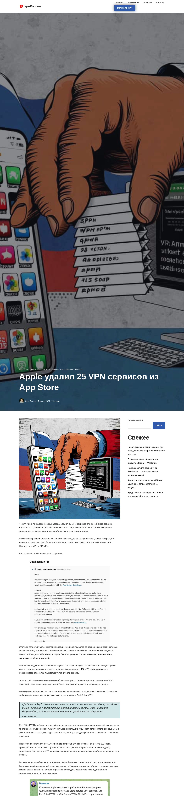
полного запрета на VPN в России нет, (73, 744)
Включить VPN (124, 8)
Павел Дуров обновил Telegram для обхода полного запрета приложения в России (146, 451)
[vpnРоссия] (30, 6)
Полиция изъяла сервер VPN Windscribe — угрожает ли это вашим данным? (143, 472)
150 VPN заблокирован (92, 669)
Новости (160, 3)
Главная (119, 3)
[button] (138, 2)
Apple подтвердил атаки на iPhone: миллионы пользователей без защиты (145, 484)
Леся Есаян (30, 401)
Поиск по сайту (135, 420)
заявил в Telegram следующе (75, 766)
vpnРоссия (40, 762)
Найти (159, 425)
